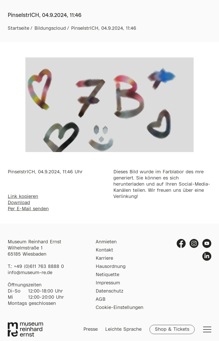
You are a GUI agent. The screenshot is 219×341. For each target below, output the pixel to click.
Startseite (18, 28)
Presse (90, 329)
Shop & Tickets (172, 329)
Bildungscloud (50, 28)
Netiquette (107, 275)
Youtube (206, 243)
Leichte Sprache (123, 329)
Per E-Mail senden (28, 209)
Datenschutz (109, 291)
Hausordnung (111, 267)
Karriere (104, 258)
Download (19, 203)
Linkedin (206, 256)
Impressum (108, 283)
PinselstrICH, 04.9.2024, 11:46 (103, 28)
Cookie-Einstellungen (119, 308)
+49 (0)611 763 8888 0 (39, 267)
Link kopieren (23, 197)
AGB (100, 299)
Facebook (181, 243)
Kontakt (104, 250)
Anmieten (106, 242)
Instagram (194, 243)
